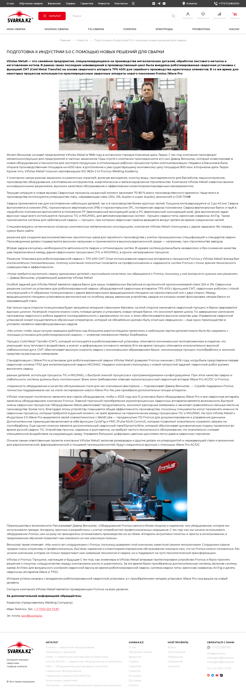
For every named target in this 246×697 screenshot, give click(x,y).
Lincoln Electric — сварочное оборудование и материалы (84, 661)
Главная (65, 40)
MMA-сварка (16, 29)
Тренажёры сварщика (61, 652)
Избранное (175, 656)
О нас (10, 3)
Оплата (133, 685)
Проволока (201, 29)
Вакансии (54, 3)
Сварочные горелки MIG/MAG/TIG (68, 675)
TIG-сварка (96, 29)
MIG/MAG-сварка (57, 29)
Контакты (121, 3)
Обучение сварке (31, 3)
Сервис (71, 3)
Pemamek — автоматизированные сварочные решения (83, 685)
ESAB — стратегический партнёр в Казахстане (77, 656)
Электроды (164, 29)
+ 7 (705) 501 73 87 (46, 609)
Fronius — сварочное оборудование (70, 647)
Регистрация (176, 652)
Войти (172, 647)
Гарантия (87, 3)
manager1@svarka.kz (220, 657)
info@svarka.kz (216, 653)
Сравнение (175, 661)
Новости (104, 3)
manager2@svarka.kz (220, 662)
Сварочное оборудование (63, 671)
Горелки (129, 29)
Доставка (135, 680)
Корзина (173, 666)
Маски (234, 29)
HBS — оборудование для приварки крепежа (76, 666)
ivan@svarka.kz (31, 615)
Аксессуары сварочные (62, 680)
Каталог (52, 16)
